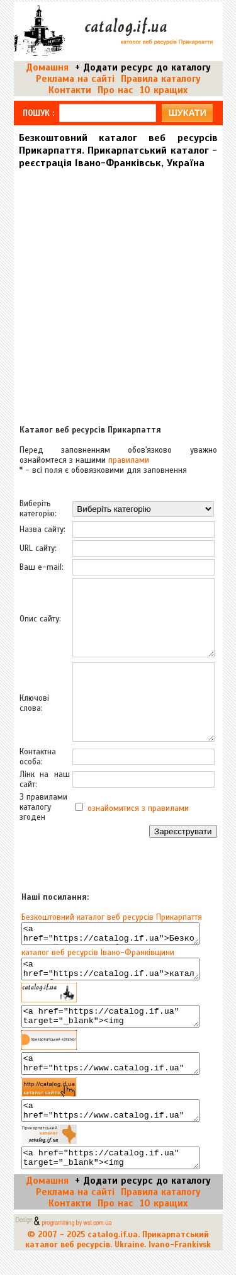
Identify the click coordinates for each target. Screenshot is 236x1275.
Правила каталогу (161, 78)
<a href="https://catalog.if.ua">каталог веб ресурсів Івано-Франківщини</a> (110, 974)
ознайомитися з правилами (138, 808)
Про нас (115, 90)
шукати (187, 113)
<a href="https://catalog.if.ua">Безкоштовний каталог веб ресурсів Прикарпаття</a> (110, 935)
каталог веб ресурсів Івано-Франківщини (97, 956)
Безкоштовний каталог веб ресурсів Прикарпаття (111, 917)
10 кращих (164, 90)
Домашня (47, 67)
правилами (128, 460)
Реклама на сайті (75, 78)
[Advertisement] (118, 292)
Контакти (69, 90)
